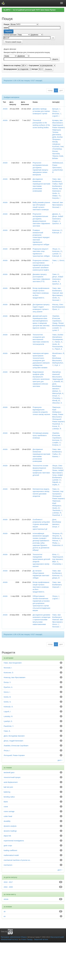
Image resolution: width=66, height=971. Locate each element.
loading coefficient (10, 850)
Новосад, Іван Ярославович (14, 677)
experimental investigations (14, 841)
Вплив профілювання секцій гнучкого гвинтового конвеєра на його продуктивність (41, 293)
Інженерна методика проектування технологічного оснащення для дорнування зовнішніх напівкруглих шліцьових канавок (41, 360)
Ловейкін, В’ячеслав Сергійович (56, 318)
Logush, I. (56, 116)
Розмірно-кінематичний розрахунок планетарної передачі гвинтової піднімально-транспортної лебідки (41, 237)
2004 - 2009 (8, 887)
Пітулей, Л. (56, 536)
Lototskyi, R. (56, 429)
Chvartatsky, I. (57, 564)
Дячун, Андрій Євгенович (13, 741)
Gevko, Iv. (56, 193)
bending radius (9, 797)
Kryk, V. (57, 365)
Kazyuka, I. (56, 198)
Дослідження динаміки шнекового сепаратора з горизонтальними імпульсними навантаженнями (41, 619)
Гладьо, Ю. (56, 454)
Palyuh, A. (58, 349)
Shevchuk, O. (57, 403)
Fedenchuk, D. (57, 545)
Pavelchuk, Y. (57, 424)
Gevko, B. (56, 281)
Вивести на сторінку (12, 65)
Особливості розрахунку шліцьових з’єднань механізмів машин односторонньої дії (41, 524)
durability (7, 821)
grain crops (8, 845)
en (5, 916)
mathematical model (11, 855)
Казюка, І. (56, 456)
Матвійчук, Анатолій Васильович (56, 374)
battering (7, 792)
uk (5, 911)
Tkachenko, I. (57, 510)
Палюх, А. (59, 342)
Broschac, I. (56, 114)
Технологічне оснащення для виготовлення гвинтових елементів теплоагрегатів (41, 339)
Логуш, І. (55, 111)
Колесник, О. (57, 230)
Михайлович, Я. (58, 353)
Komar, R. (56, 426)
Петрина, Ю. (57, 533)
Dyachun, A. (56, 223)
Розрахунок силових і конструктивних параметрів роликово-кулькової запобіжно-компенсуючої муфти (41, 265)
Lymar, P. (55, 330)
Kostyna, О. (56, 445)
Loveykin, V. (56, 328)
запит (6, 28)
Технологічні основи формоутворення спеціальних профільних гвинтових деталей (41, 470)
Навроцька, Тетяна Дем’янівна (56, 132)
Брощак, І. (56, 109)
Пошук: (7, 24)
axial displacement (10, 782)
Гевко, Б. (55, 274)
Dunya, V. (55, 396)
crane (6, 807)
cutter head (8, 816)
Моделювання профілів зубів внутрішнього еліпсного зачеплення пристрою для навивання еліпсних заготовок (41, 379)
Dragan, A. (56, 221)
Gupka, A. (56, 485)
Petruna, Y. (56, 541)
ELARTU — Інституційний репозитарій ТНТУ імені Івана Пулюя (29, 10)
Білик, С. (55, 554)
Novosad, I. (56, 207)
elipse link (7, 836)
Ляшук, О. (56, 249)
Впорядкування (10, 69)
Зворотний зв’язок (41, 939)
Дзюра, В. (56, 578)
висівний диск (9, 772)
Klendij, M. (56, 400)
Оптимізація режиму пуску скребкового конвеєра (41, 435)
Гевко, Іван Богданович (13, 663)
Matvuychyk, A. (57, 393)
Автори (35, 69)
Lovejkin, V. (56, 443)
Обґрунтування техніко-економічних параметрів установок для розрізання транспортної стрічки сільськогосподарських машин (41, 603)
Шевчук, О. (56, 391)
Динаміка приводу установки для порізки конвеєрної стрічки (41, 111)
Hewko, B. (56, 508)
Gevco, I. (55, 624)
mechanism (8, 865)
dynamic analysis (10, 826)
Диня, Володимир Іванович (56, 386)
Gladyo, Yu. (56, 196)
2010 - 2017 (8, 882)
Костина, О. (57, 440)
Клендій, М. (58, 381)
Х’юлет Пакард (26, 939)
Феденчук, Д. (57, 538)
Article (5, 109)
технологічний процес (12, 777)
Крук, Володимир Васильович (56, 358)
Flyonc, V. (56, 309)
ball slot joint (8, 787)
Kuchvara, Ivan (57, 146)
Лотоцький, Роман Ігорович (14, 755)
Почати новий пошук (13, 42)
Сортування (34, 65)
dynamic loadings (10, 831)
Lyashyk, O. (56, 254)
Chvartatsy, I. (57, 398)
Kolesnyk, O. (57, 233)
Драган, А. (56, 214)
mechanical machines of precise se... (17, 860)
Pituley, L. (55, 543)
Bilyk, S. (55, 562)
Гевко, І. (55, 260)
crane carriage (9, 811)
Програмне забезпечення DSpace (14, 937)
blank (6, 802)
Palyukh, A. (56, 482)
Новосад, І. (56, 587)
